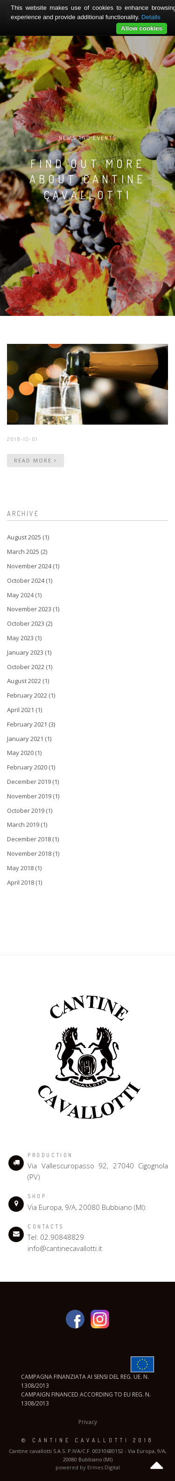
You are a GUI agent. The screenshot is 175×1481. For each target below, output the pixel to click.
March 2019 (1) (27, 824)
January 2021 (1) (29, 738)
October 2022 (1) (29, 667)
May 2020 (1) (24, 752)
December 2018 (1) (33, 839)
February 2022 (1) (31, 695)
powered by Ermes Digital (88, 1467)
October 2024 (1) (29, 580)
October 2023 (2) (29, 623)
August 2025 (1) (28, 537)
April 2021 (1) (24, 710)
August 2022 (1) (28, 681)
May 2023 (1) (24, 638)
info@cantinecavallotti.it (65, 1248)
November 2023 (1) (33, 609)
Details (151, 17)
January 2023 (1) (29, 652)
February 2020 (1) (31, 767)
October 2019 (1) (29, 810)
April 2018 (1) (24, 882)
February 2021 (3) (31, 724)
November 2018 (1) (33, 853)
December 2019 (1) (33, 781)
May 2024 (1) (24, 595)
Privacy (87, 1422)
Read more (35, 460)
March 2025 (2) (27, 551)
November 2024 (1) (33, 566)
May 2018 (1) (24, 868)
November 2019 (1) (33, 796)
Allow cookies (141, 28)
